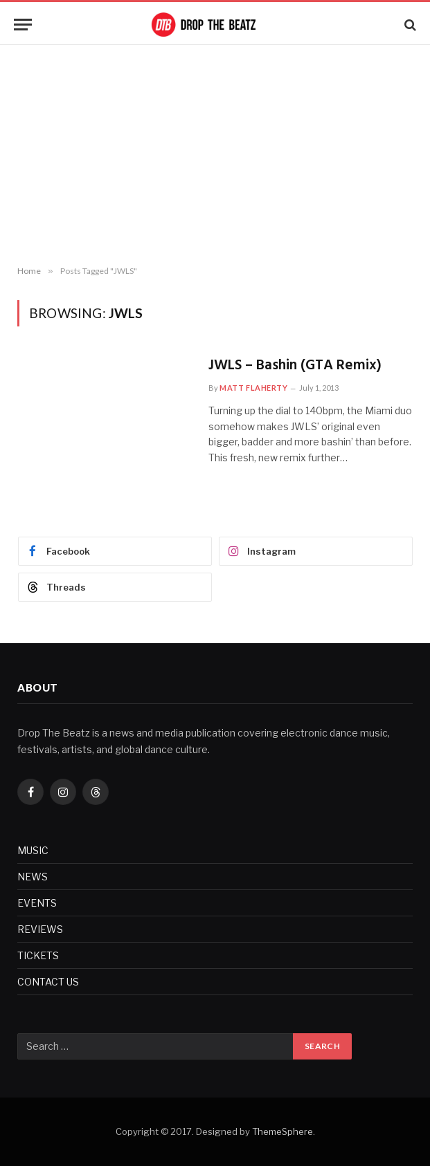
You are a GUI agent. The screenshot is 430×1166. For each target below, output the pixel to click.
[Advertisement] (215, 155)
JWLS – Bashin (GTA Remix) (295, 366)
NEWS (32, 876)
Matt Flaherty (253, 387)
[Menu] (23, 24)
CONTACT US (48, 982)
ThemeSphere (282, 1131)
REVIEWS (40, 929)
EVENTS (37, 903)
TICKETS (38, 955)
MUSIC (32, 850)
